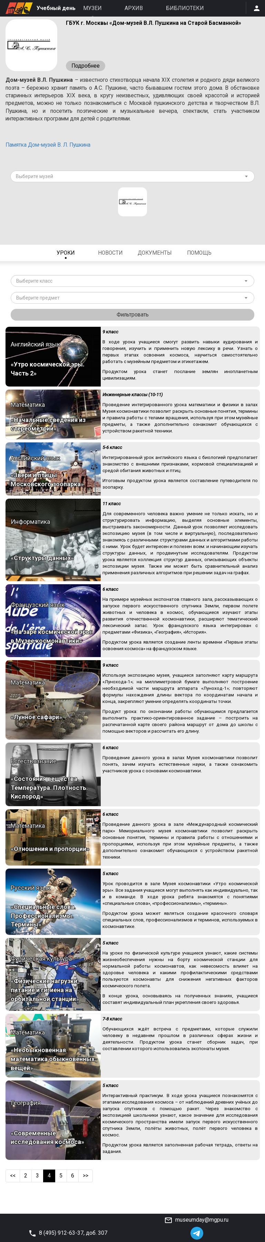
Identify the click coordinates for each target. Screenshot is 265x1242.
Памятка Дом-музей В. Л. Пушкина (51, 147)
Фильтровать (132, 317)
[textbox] (130, 179)
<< (13, 1191)
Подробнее (85, 66)
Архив (134, 8)
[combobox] (132, 179)
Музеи (92, 8)
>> (86, 1191)
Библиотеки (185, 8)
